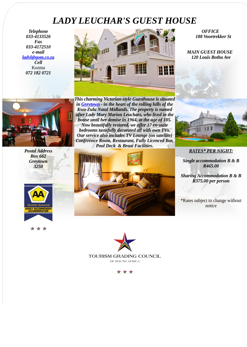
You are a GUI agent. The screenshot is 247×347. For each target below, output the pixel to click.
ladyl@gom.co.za (38, 57)
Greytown (90, 104)
